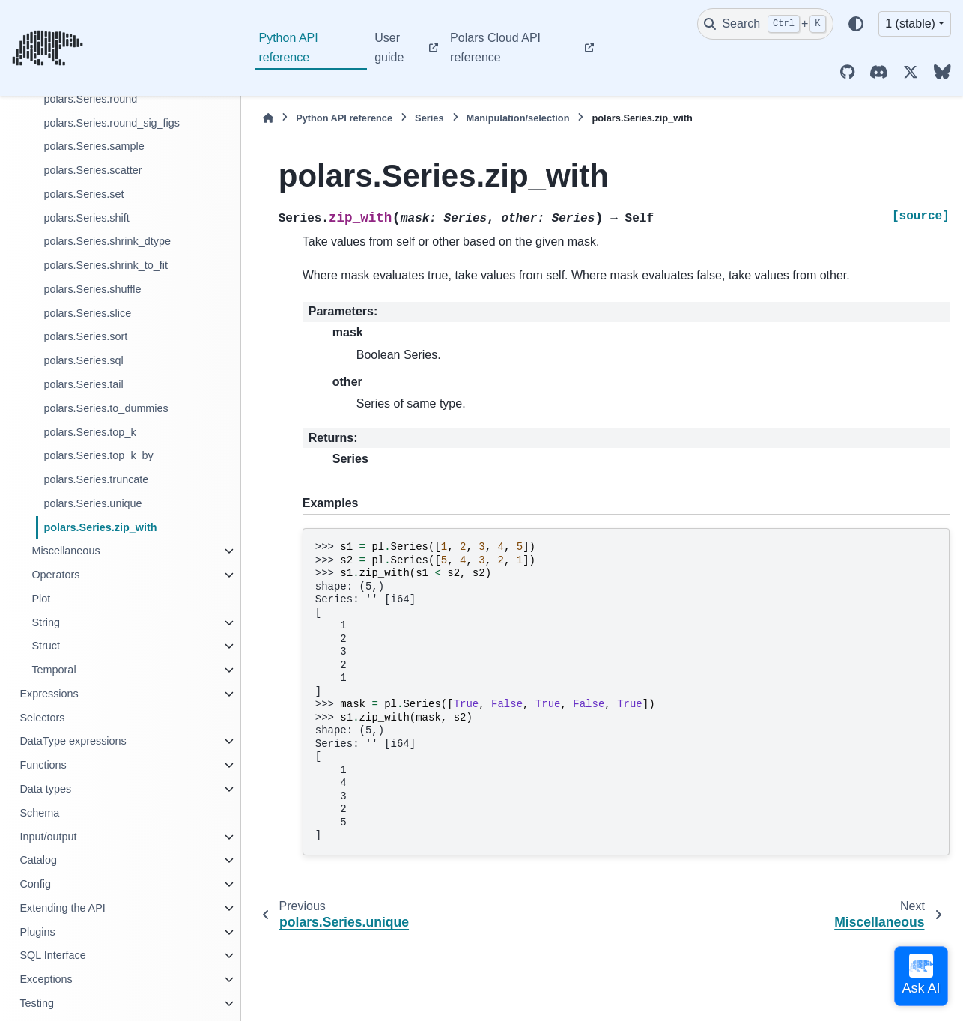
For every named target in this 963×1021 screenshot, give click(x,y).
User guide (389, 47)
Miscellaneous (65, 551)
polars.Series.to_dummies (105, 408)
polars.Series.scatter (92, 170)
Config (35, 884)
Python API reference (288, 47)
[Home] (268, 118)
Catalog (38, 860)
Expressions (48, 694)
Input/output (47, 837)
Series (429, 118)
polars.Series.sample (93, 146)
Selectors (41, 718)
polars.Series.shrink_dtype (107, 241)
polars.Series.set (83, 194)
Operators (55, 575)
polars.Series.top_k (89, 432)
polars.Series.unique (92, 503)
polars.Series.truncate (95, 479)
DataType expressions (72, 741)
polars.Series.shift (86, 218)
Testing (36, 1003)
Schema (39, 813)
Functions (42, 765)
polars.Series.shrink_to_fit (105, 265)
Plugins (37, 932)
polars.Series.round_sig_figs (111, 123)
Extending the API (62, 908)
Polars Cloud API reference (495, 47)
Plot (40, 599)
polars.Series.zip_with (100, 527)
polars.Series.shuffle (92, 289)
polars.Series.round (90, 99)
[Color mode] (856, 24)
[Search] (765, 24)
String (45, 622)
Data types (45, 789)
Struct (45, 646)
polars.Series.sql (83, 360)
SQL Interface (52, 955)
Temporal (53, 670)
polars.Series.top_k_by (98, 455)
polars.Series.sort (85, 336)
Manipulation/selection (518, 118)
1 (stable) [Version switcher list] (910, 23)
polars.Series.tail (83, 384)
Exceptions (45, 979)
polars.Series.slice (87, 313)
